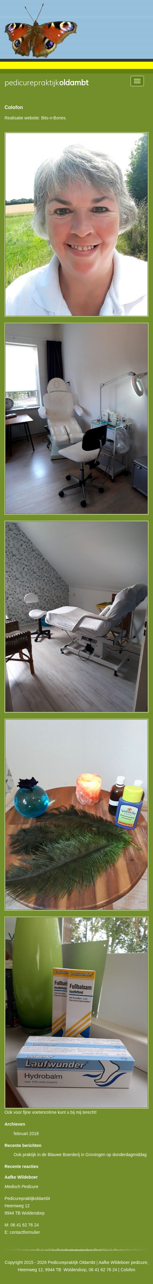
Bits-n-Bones (53, 117)
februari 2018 (26, 1133)
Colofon (14, 107)
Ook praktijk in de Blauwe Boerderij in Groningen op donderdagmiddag (80, 1154)
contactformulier (25, 1232)
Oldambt (46, 82)
